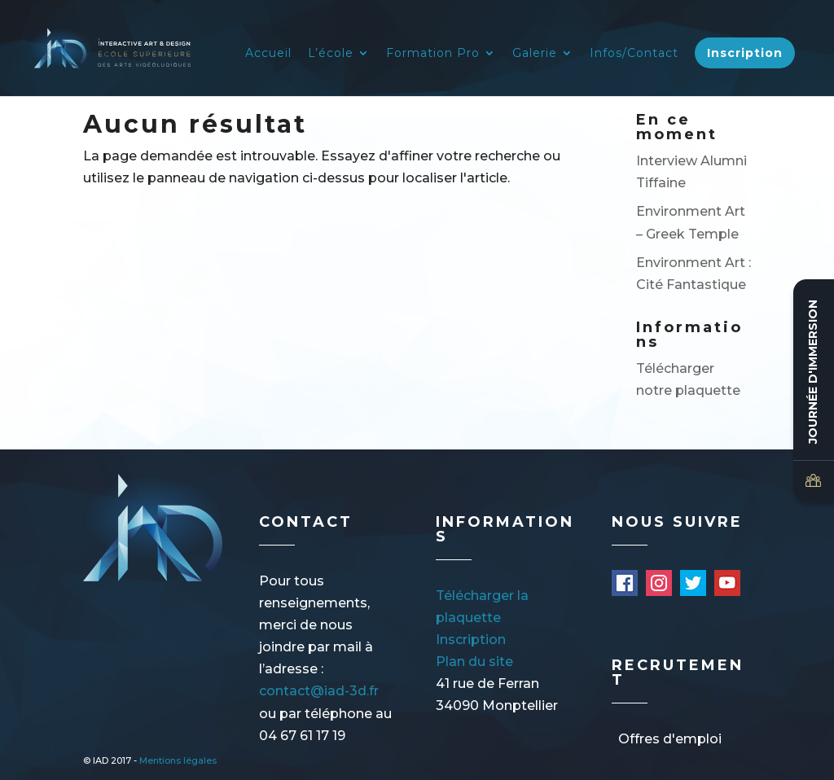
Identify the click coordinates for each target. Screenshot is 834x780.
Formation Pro (433, 53)
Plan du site (474, 661)
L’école (330, 53)
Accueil (268, 53)
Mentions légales (178, 760)
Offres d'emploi (670, 739)
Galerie (534, 53)
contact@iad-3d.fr (319, 691)
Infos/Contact (634, 53)
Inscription (745, 53)
